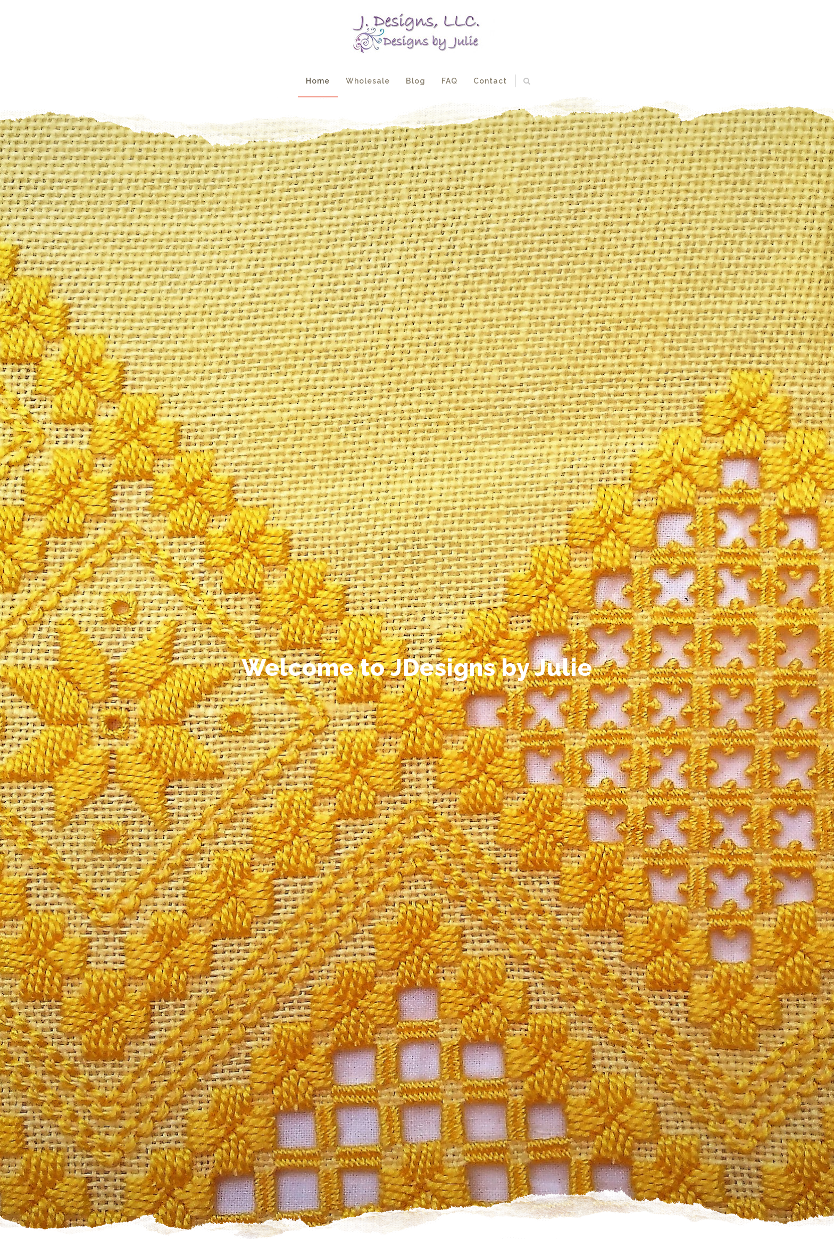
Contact (490, 81)
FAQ (449, 81)
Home (318, 81)
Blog (416, 81)
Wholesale (368, 81)
